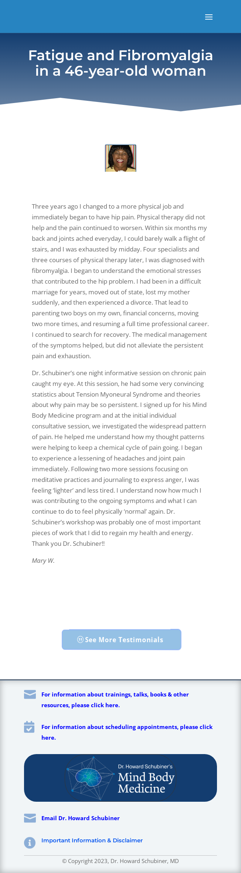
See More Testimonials (124, 639)
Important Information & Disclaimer (92, 840)
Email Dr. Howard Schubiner (80, 818)
